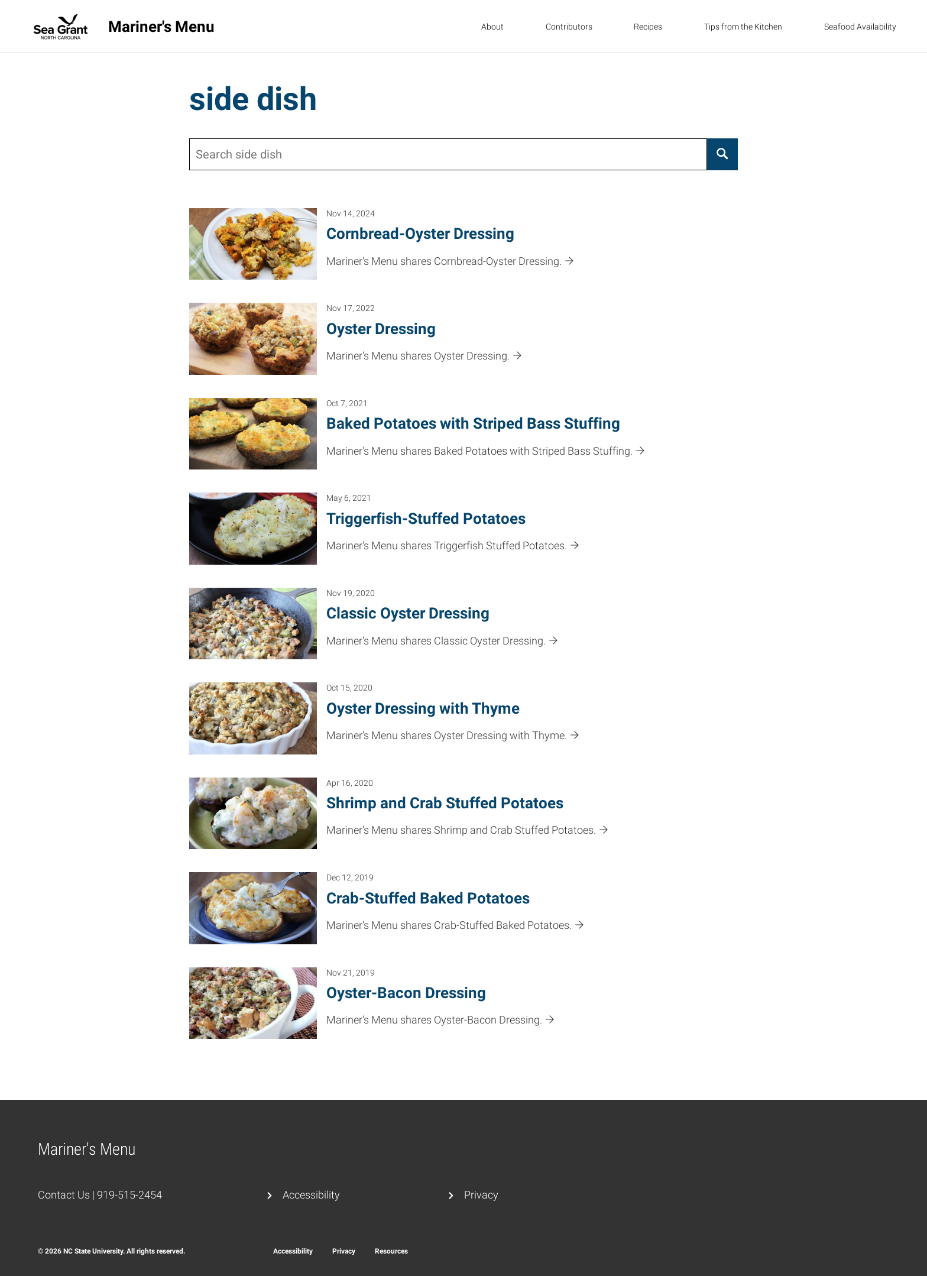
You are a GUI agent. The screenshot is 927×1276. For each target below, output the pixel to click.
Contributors (569, 26)
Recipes (648, 26)
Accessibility (311, 1194)
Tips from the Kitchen (743, 26)
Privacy (481, 1194)
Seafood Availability (860, 26)
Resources (391, 1251)
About (492, 26)
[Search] (722, 154)
